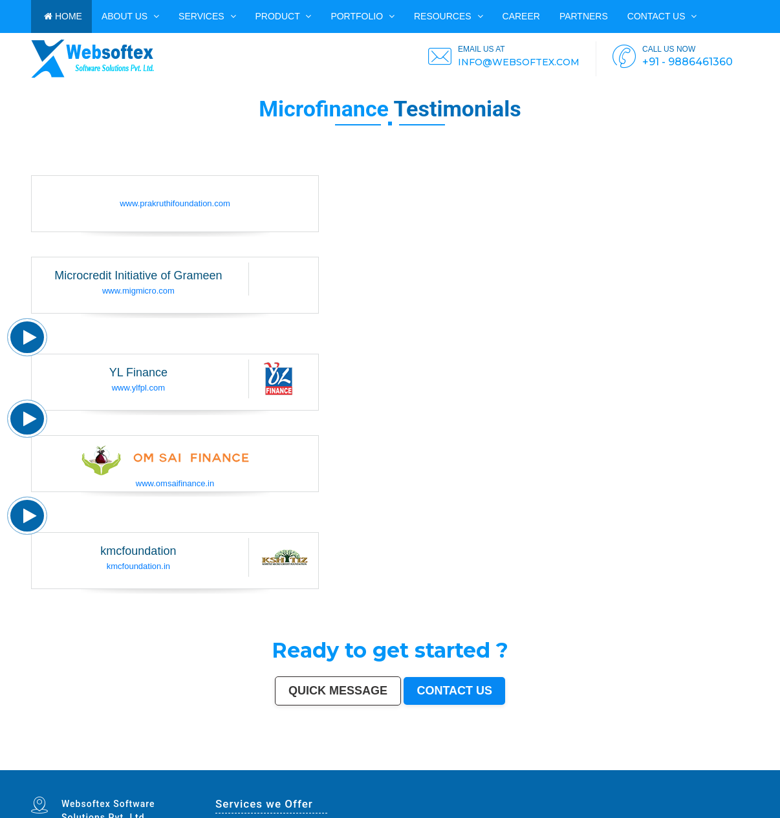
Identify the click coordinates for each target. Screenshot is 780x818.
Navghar (447, 769)
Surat (104, 763)
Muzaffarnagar (454, 765)
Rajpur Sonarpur (659, 763)
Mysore (388, 763)
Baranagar (167, 769)
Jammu (34, 765)
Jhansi (284, 765)
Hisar (569, 765)
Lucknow (127, 763)
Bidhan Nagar (414, 769)
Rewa (424, 769)
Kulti (676, 765)
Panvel (369, 769)
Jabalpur (337, 763)
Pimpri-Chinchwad (191, 763)
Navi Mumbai (277, 763)
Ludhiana (173, 763)
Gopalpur (352, 765)
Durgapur (80, 765)
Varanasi (297, 763)
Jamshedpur (627, 763)
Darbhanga (710, 765)
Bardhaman (692, 765)
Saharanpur (127, 765)
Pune (98, 763)
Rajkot (243, 763)
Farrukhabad (288, 769)
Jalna (52, 769)
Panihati (384, 765)
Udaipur (228, 765)
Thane (157, 763)
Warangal (705, 763)
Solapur (317, 763)
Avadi (159, 769)
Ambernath (379, 769)
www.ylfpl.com (138, 388)
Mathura (507, 765)
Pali (440, 769)
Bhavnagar (695, 763)
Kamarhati (561, 765)
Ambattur (404, 765)
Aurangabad (307, 763)
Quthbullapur (422, 765)
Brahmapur (394, 765)
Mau (41, 769)
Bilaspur (668, 765)
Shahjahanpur (591, 765)
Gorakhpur (609, 763)
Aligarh (525, 763)
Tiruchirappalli (590, 763)
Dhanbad (402, 769)
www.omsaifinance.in (175, 483)
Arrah (362, 769)
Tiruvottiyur (338, 769)
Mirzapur (471, 769)
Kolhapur (733, 763)
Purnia (455, 769)
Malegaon (208, 765)
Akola (244, 765)
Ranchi (353, 763)
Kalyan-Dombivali (262, 763)
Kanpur (112, 763)
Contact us (662, 16)
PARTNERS (583, 16)
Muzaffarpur (517, 765)
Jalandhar (501, 763)
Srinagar (345, 763)
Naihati (728, 765)
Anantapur (236, 769)
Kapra (260, 769)
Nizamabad (649, 765)
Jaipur (119, 763)
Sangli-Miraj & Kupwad (48, 765)
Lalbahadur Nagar (371, 765)
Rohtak (542, 765)
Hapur (106, 769)
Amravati (638, 763)
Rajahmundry (90, 769)
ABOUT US (130, 16)
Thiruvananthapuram (562, 763)
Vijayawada (436, 763)
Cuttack (647, 763)
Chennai (67, 763)
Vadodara (213, 763)
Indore (150, 763)
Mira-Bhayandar (450, 763)
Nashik (204, 763)
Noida (159, 765)
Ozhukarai (120, 769)
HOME (63, 16)
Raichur (299, 769)
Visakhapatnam (365, 763)
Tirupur (263, 765)
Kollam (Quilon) (332, 765)
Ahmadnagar (273, 765)
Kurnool (68, 769)
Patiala (527, 765)
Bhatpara (116, 765)
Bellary (535, 765)
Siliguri (714, 763)
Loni (387, 769)
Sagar (217, 769)
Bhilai (618, 763)
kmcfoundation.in (138, 566)
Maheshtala (169, 765)
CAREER (521, 16)
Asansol (186, 765)
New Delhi (432, 769)
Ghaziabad (234, 763)
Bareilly (548, 763)
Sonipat (60, 769)
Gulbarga (89, 765)
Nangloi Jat (179, 769)
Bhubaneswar (489, 763)
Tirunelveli (218, 765)
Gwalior (461, 763)
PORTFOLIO (362, 16)
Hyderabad (78, 763)
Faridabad (223, 763)
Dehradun (743, 763)
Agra (180, 763)
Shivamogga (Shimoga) (492, 765)
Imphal (463, 769)
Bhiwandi (534, 763)
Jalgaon (152, 765)
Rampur (720, 765)
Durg (100, 769)
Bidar (356, 769)
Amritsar (288, 763)
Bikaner (670, 763)
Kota (541, 763)
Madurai (517, 763)
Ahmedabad (89, 763)
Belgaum (237, 765)
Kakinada (737, 765)
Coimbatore (425, 763)
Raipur (600, 763)
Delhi (41, 763)
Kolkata (59, 763)
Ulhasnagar (723, 763)
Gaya (199, 765)
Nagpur (136, 763)
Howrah (396, 763)
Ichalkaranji (78, 769)
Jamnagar (106, 765)
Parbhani (660, 765)
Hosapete (348, 769)
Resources (448, 16)
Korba (178, 765)
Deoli (113, 769)
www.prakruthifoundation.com (175, 203)
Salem (510, 763)
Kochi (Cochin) (682, 763)
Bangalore (49, 763)
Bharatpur (225, 769)
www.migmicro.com (138, 291)
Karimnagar (190, 769)
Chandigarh (378, 763)
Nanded (63, 765)
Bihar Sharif (269, 769)
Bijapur (210, 769)
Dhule (412, 765)
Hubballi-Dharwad (474, 763)
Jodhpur (404, 763)
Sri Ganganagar (248, 769)
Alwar (701, 765)
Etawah (682, 765)
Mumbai (34, 763)
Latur (360, 765)
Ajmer (71, 765)
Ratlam (279, 769)
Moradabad (577, 763)
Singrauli (551, 765)
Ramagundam (325, 769)
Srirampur (201, 769)
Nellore (343, 765)
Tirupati (130, 769)
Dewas (34, 769)
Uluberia (393, 769)
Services (207, 16)
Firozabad (609, 765)
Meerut (250, 763)
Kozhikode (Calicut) (304, 765)
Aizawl (745, 765)
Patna (143, 763)
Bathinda (151, 769)
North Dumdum (310, 769)
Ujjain (193, 765)
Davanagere (253, 765)
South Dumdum (140, 765)
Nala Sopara (620, 765)
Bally (601, 765)
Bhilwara (466, 765)
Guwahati (414, 763)
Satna (46, 769)
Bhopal (164, 763)
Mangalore (318, 765)
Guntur (97, 765)
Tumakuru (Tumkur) (437, 765)
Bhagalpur (476, 765)
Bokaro (291, 765)
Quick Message (337, 690)
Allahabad (327, 763)
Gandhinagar (140, 769)
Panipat (630, 765)
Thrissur (639, 765)
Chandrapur (578, 765)
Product (283, 16)
